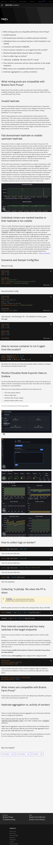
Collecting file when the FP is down (21, 59)
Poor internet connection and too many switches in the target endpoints (26, 64)
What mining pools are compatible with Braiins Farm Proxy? (26, 32)
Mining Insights (14, 843)
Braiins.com (4, 1)
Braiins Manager (23, 1)
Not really (37, 754)
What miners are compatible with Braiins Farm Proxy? (24, 69)
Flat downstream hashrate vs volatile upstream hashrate (25, 38)
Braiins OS (32, 1)
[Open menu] (2, 5)
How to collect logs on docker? (15, 56)
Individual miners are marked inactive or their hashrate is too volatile (26, 42)
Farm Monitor (45, 253)
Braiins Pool (13, 1)
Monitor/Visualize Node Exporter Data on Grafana (22, 53)
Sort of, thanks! (23, 754)
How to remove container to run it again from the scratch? (25, 50)
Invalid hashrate (9, 35)
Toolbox (51, 1)
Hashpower (42, 1)
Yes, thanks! (7, 754)
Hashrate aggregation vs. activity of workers (20, 72)
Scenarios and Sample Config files (16, 47)
